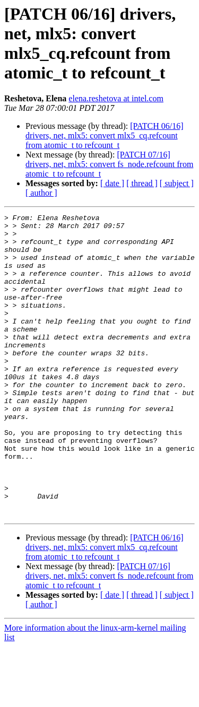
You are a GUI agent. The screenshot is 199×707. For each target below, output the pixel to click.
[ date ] (112, 183)
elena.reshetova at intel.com (115, 98)
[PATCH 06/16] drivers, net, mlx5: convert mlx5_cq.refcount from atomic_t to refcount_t (104, 135)
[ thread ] (142, 183)
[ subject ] (177, 183)
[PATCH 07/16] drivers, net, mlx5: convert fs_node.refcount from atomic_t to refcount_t (109, 164)
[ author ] (41, 192)
